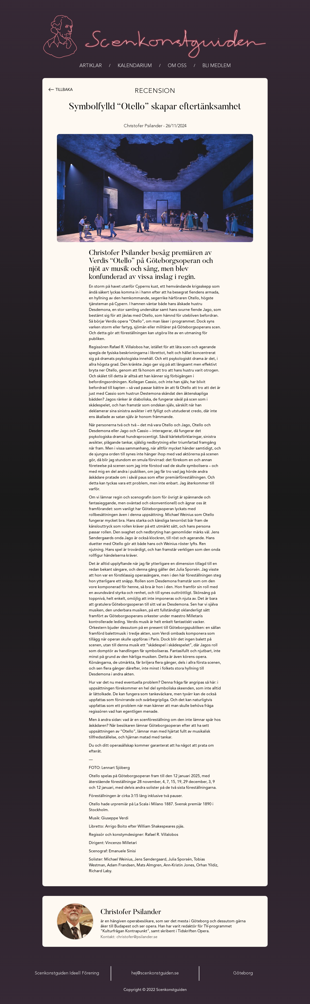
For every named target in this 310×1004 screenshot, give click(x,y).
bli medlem (216, 65)
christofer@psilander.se (136, 937)
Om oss (177, 65)
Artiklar (90, 65)
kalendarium (135, 65)
